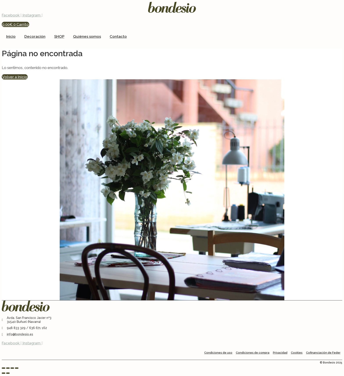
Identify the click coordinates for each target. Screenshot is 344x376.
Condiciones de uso (218, 352)
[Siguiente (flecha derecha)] (8, 373)
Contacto (118, 36)
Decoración (34, 36)
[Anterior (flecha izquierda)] (3, 373)
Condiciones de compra (252, 352)
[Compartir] (12, 368)
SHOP (59, 36)
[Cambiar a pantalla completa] (8, 368)
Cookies (297, 352)
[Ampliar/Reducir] (3, 368)
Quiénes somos (87, 36)
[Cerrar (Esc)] (16, 368)
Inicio (11, 36)
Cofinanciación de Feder (323, 352)
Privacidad (280, 352)
